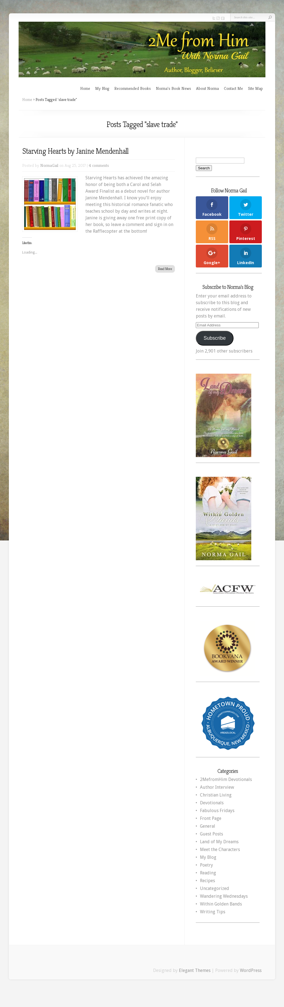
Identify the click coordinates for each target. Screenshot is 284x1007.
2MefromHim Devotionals (226, 779)
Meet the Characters (220, 849)
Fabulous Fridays (217, 810)
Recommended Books (132, 88)
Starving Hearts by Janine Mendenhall (75, 151)
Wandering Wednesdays (224, 896)
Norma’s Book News (173, 88)
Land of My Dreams (219, 841)
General (207, 826)
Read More (165, 269)
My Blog (102, 88)
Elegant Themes (195, 970)
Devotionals (212, 802)
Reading (208, 872)
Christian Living (216, 795)
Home (85, 88)
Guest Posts (211, 834)
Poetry (206, 865)
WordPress (251, 970)
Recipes (207, 880)
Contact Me (233, 88)
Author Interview (217, 787)
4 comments (99, 165)
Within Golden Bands (221, 904)
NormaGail (49, 165)
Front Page (210, 818)
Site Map (255, 88)
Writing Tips (212, 911)
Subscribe (215, 338)
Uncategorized (214, 888)
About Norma (207, 88)
